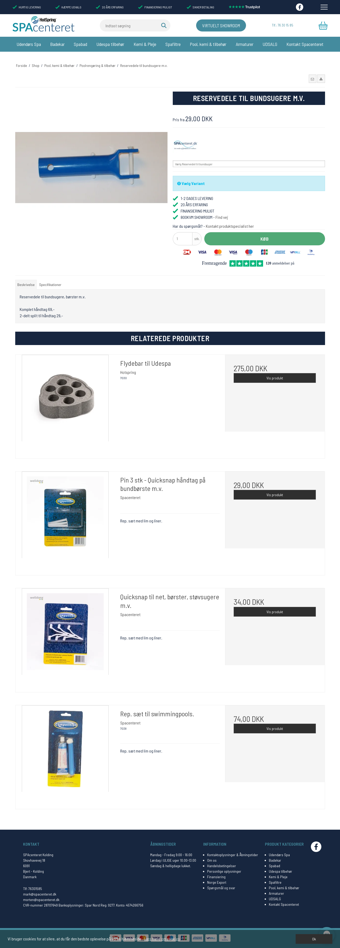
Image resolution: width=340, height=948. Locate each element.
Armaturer (244, 44)
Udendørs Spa (29, 44)
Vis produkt (274, 372)
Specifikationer (50, 278)
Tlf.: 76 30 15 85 (282, 25)
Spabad (80, 44)
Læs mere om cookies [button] (162, 938)
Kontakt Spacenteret (304, 44)
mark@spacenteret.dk (39, 894)
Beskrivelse (26, 278)
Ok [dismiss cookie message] (314, 939)
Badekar (57, 44)
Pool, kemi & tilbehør (208, 44)
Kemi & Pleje (145, 44)
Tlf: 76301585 (32, 888)
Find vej (222, 211)
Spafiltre (173, 44)
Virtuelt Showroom (217, 25)
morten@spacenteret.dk (41, 899)
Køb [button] (264, 233)
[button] (312, 73)
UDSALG (270, 44)
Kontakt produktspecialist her (230, 220)
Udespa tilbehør (110, 44)
